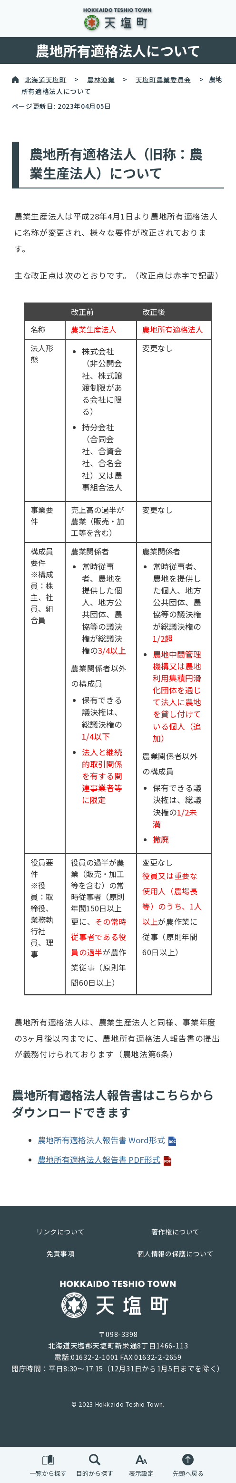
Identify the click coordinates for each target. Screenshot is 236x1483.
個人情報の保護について (175, 1253)
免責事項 (61, 1253)
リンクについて (60, 1231)
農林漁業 (101, 79)
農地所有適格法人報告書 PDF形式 (105, 1159)
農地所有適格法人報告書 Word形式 (107, 1140)
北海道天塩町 (46, 79)
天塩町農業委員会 (163, 79)
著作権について (175, 1231)
